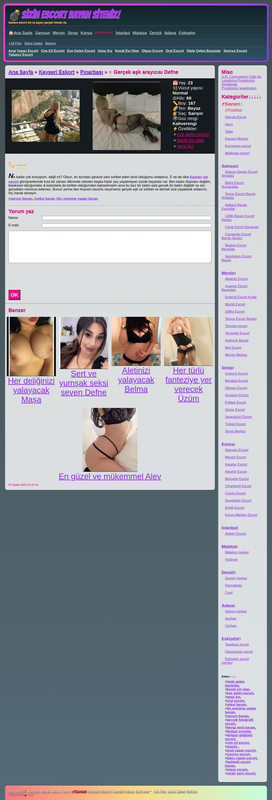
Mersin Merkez (236, 355)
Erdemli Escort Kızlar (241, 297)
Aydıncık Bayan (237, 340)
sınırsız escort (235, 51)
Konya (86, 33)
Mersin (59, 33)
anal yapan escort (23, 51)
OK (14, 295)
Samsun (42, 33)
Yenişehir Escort (237, 333)
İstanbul (123, 33)
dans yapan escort (242, 758)
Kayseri (105, 32)
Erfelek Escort (235, 402)
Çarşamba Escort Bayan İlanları (236, 236)
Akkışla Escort (235, 117)
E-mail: (13, 225)
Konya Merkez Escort (241, 515)
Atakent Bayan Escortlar (234, 207)
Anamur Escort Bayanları (235, 288)
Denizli (155, 33)
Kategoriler (241, 96)
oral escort (175, 51)
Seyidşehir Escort (238, 500)
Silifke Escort (235, 311)
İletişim (50, 43)
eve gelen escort (81, 51)
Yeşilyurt (231, 559)
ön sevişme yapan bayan (78, 198)
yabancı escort (20, 54)
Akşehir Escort (236, 471)
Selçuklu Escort (236, 450)
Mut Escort (233, 347)
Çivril (229, 592)
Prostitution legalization (239, 88)
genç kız (105, 51)
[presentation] (39, 276)
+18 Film (15, 43)
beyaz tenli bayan (241, 727)
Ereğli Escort (234, 508)
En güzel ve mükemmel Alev (110, 476)
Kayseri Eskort (57, 72)
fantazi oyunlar (239, 731)
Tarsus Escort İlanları (241, 319)
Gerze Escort (235, 409)
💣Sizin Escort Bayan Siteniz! (64, 14)
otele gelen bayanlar (204, 51)
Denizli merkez (236, 578)
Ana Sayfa (20, 72)
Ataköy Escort (235, 533)
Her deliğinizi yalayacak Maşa (31, 390)
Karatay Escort (236, 464)
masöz (232, 746)
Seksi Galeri (33, 43)
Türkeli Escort (235, 424)
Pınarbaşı (91, 72)
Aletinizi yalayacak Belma (136, 380)
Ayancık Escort (236, 373)
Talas (229, 131)
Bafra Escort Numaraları (233, 185)
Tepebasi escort (237, 644)
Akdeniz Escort (236, 279)
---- (21, 164)
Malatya (140, 33)
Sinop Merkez (235, 431)
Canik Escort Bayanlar (242, 227)
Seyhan (231, 618)
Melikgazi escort (237, 153)
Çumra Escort (235, 493)
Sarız (229, 124)
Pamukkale (233, 585)
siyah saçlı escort (241, 773)
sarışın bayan (21, 198)
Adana (170, 33)
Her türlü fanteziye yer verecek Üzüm (189, 384)
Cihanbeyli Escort (238, 486)
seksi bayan (45, 198)
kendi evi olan (127, 51)
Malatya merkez (237, 552)
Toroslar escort (236, 326)
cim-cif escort (53, 51)
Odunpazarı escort (239, 652)
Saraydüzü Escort (238, 417)
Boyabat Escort (236, 381)
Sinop (73, 33)
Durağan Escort (237, 395)
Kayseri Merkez (236, 139)
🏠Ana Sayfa (20, 33)
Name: (13, 218)
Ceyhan (231, 626)
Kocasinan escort (238, 146)
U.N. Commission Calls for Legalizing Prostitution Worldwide (242, 80)
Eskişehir (187, 33)
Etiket (229, 676)
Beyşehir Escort (237, 479)
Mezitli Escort (235, 304)
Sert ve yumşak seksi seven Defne (83, 383)
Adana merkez (236, 611)
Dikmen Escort (236, 388)
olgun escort (152, 51)
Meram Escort (235, 457)
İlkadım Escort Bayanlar (234, 247)
